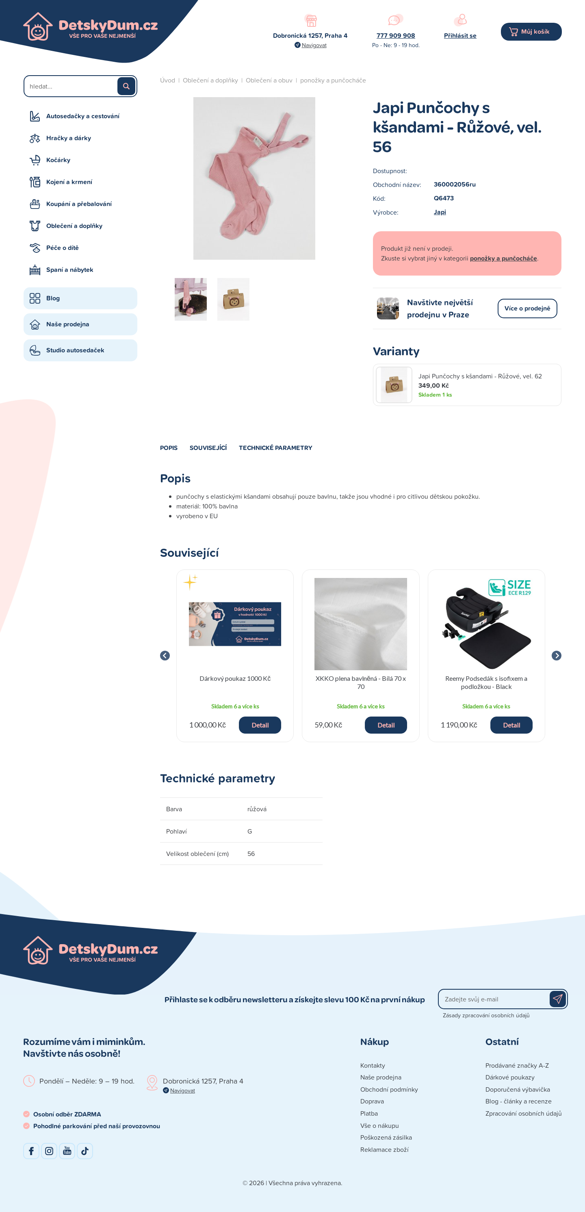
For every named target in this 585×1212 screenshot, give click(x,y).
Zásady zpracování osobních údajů (486, 1015)
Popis (169, 447)
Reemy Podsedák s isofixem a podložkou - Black (486, 682)
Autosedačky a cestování (82, 116)
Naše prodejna (67, 324)
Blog (53, 298)
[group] (235, 655)
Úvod (167, 80)
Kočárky (58, 160)
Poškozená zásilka (386, 1137)
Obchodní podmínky (389, 1089)
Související (208, 447)
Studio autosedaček (75, 350)
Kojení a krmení (69, 182)
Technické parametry (275, 447)
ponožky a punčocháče (333, 80)
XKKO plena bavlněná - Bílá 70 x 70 (361, 682)
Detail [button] (260, 725)
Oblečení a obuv (269, 80)
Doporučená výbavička (517, 1089)
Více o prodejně (527, 308)
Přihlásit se (460, 35)
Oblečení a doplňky (74, 225)
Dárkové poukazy (510, 1077)
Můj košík (535, 31)
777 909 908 (396, 35)
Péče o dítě (62, 247)
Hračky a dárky (68, 138)
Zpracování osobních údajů (523, 1113)
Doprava (372, 1101)
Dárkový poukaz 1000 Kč (235, 678)
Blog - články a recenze (518, 1101)
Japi (440, 212)
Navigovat (314, 45)
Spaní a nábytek (69, 269)
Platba (369, 1113)
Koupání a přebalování (79, 204)
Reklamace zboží (384, 1149)
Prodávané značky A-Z (517, 1065)
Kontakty (372, 1065)
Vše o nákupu (379, 1125)
